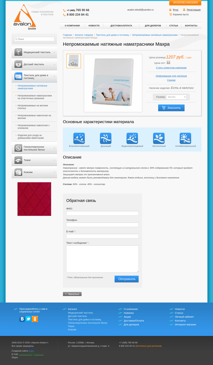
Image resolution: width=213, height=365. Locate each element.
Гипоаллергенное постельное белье (34, 148)
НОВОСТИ (93, 25)
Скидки (171, 80)
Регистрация (194, 9)
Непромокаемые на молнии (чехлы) (33, 107)
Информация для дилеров (171, 75)
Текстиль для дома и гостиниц (36, 76)
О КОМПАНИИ (72, 25)
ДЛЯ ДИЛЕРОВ (153, 25)
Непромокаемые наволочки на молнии (34, 116)
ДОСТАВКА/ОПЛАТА (121, 25)
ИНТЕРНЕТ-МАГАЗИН (185, 2)
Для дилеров (131, 324)
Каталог (72, 309)
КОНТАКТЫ (191, 25)
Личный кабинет (184, 316)
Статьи (179, 312)
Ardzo (31, 351)
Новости (180, 309)
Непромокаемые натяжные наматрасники (32, 87)
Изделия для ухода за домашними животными (31, 136)
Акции (127, 316)
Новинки (129, 312)
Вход (175, 9)
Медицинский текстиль (37, 52)
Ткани (27, 160)
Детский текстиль (34, 64)
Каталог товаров (84, 35)
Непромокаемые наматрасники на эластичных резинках (35, 97)
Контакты (180, 320)
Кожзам (28, 172)
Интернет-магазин (185, 324)
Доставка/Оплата (134, 320)
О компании (131, 309)
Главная (67, 35)
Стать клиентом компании (171, 67)
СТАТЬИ (173, 25)
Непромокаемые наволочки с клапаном (34, 126)
